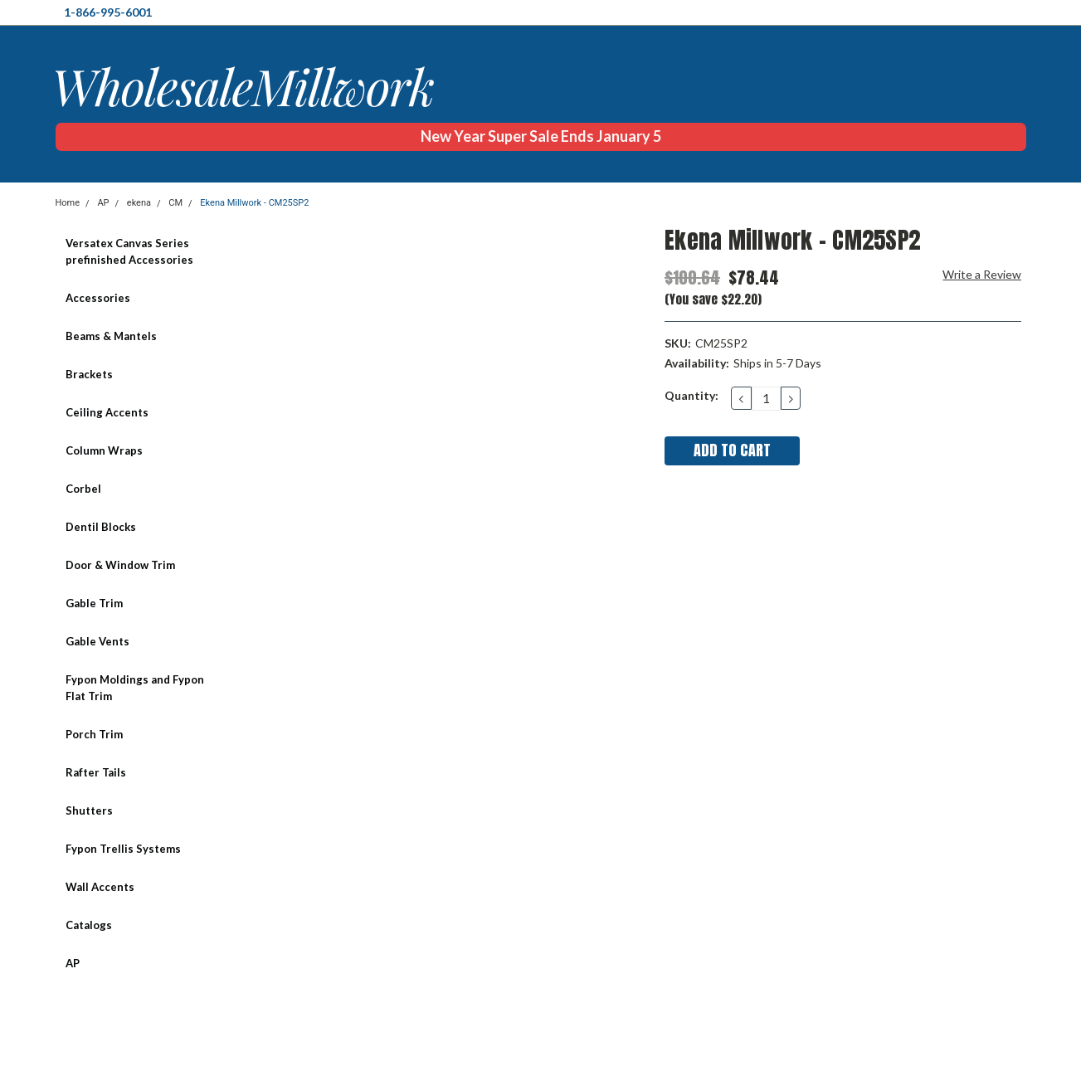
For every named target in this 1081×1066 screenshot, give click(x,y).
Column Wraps (104, 450)
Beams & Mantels (111, 336)
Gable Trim (94, 603)
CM (175, 202)
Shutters (89, 810)
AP (103, 202)
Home (68, 202)
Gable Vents (97, 641)
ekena (139, 202)
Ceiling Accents (107, 412)
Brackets (89, 374)
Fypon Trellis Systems (123, 848)
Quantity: (691, 395)
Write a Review (981, 274)
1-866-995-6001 (108, 12)
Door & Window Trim (120, 565)
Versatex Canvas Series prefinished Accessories (129, 251)
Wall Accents (100, 886)
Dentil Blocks (101, 526)
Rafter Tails (96, 772)
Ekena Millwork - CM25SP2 (254, 202)
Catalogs (89, 925)
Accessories (98, 297)
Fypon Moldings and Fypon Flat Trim (135, 688)
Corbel (83, 488)
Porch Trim (94, 734)
